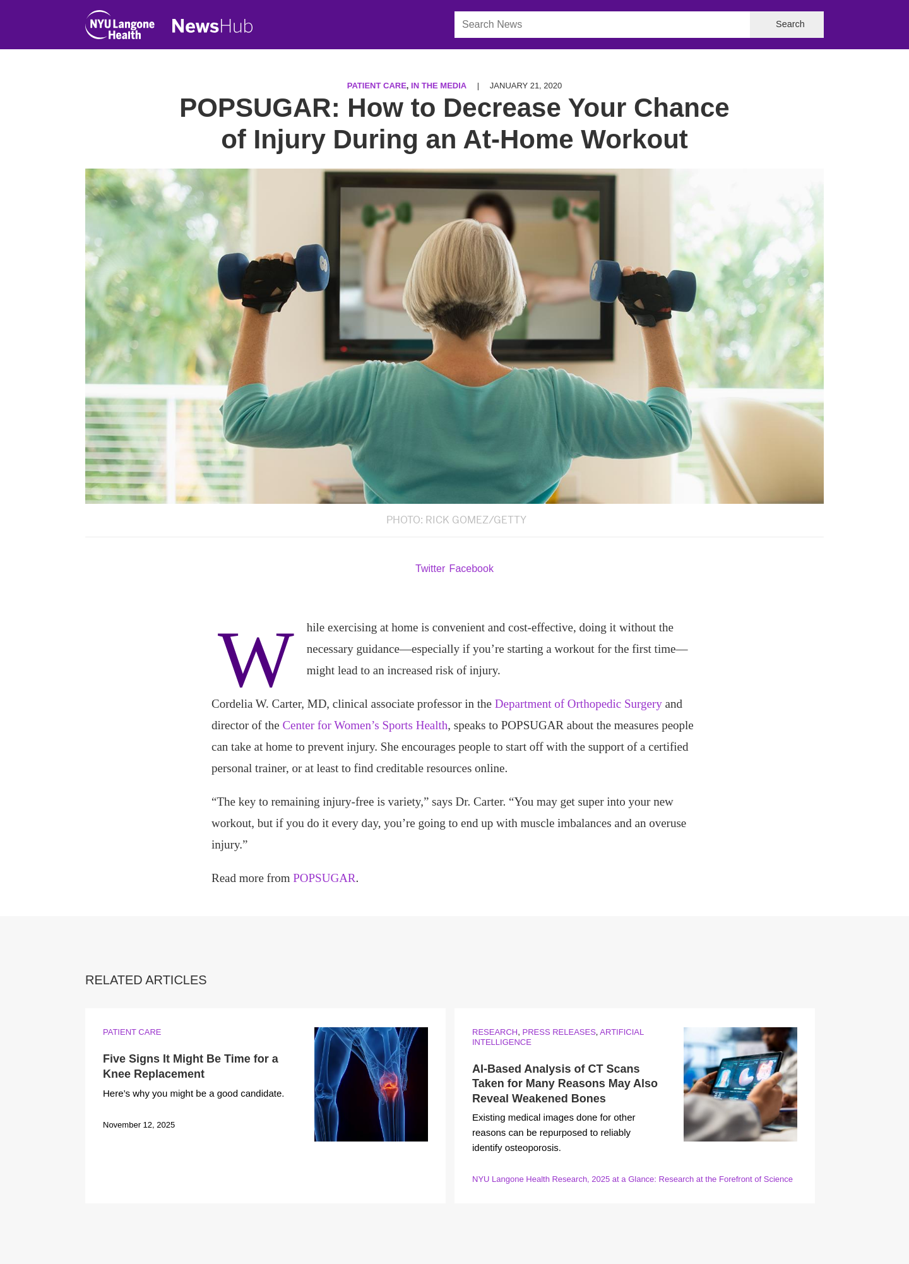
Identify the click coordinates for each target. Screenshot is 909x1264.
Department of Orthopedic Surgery (578, 703)
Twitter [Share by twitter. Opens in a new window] (430, 568)
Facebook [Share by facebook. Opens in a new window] (471, 568)
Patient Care (377, 85)
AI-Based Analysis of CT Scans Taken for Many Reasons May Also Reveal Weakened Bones (565, 1084)
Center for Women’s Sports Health (365, 725)
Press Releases (558, 1032)
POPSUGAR (324, 878)
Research (495, 1032)
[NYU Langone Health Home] (120, 27)
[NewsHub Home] (212, 26)
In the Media (438, 85)
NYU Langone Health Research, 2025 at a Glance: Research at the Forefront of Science (632, 1179)
